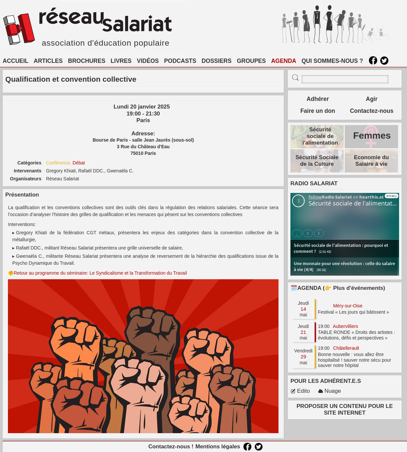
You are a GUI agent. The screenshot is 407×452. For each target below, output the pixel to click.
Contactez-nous (371, 111)
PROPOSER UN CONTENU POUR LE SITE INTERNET (344, 409)
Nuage (329, 391)
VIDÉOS (148, 61)
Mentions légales (217, 446)
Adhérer (318, 99)
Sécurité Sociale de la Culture (316, 160)
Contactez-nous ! (170, 446)
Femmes (372, 135)
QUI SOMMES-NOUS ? (332, 61)
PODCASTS (180, 61)
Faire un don (317, 111)
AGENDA (283, 61)
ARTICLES (48, 61)
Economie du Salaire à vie (371, 160)
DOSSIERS (216, 61)
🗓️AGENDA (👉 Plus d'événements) (337, 288)
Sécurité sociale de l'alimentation (320, 136)
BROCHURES (86, 61)
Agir (372, 99)
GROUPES (251, 61)
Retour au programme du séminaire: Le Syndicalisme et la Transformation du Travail (100, 273)
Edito (300, 391)
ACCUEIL (15, 61)
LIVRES (121, 61)
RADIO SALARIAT (313, 183)
